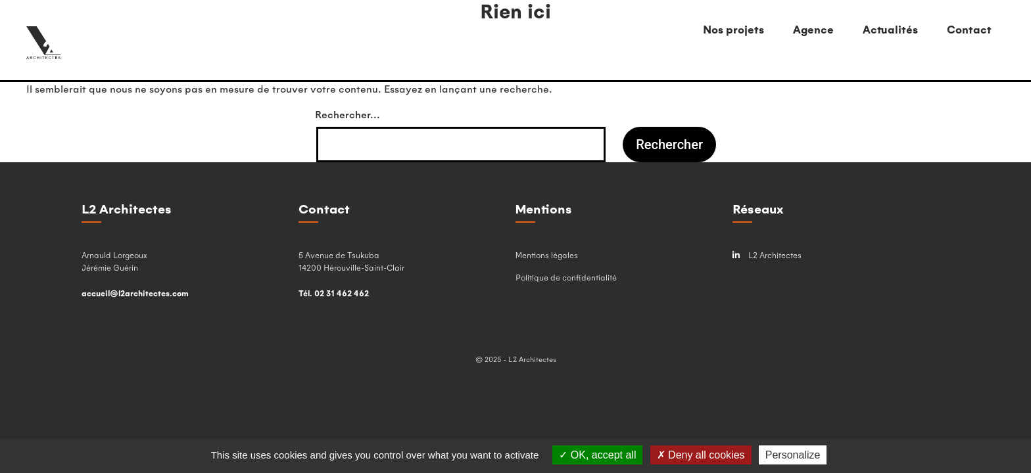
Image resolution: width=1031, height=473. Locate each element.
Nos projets (733, 29)
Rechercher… (347, 114)
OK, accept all (597, 455)
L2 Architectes (767, 255)
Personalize (793, 455)
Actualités (890, 29)
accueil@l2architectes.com (135, 293)
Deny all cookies (701, 455)
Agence (813, 29)
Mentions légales (547, 255)
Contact (969, 29)
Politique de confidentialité (566, 277)
